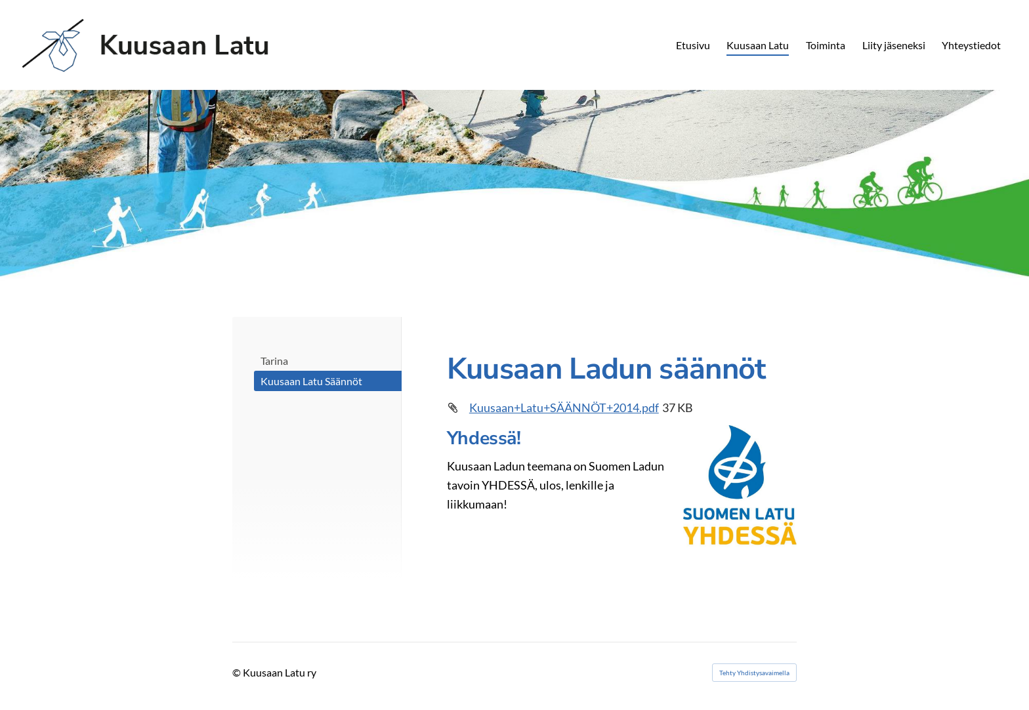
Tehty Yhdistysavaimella (754, 673)
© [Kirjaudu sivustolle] (237, 672)
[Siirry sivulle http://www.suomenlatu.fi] (740, 487)
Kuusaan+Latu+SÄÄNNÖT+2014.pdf (564, 407)
